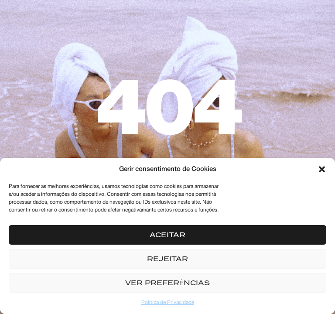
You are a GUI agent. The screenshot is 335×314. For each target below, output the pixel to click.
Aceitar (167, 235)
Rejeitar (167, 259)
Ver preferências (167, 283)
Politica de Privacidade (167, 302)
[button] (322, 169)
